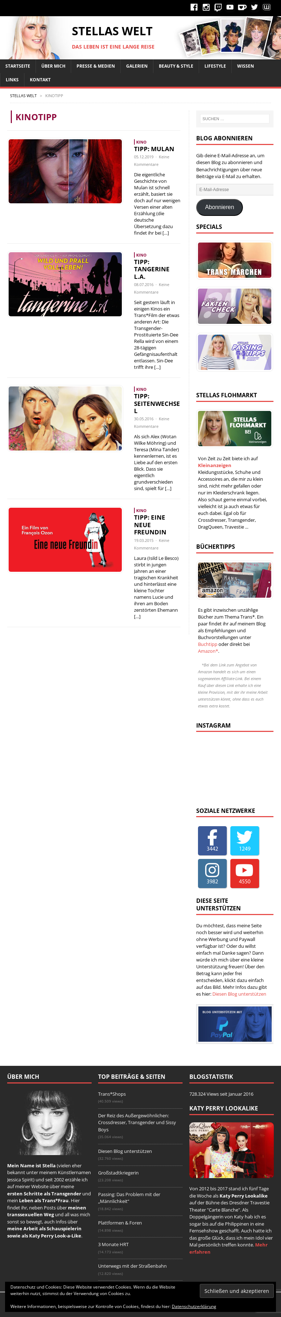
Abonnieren (219, 207)
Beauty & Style (176, 66)
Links (12, 80)
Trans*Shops (112, 1094)
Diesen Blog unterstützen (239, 994)
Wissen (245, 66)
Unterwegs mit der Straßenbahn (132, 1266)
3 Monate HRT (113, 1244)
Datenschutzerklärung (194, 1306)
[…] (165, 233)
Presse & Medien (96, 66)
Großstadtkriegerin (118, 1172)
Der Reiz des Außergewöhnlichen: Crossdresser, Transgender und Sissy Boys (137, 1122)
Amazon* (208, 651)
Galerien (137, 66)
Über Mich (53, 66)
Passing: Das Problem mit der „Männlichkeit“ (129, 1198)
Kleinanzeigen (214, 465)
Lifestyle (215, 66)
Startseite (17, 66)
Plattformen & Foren (120, 1222)
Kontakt (40, 80)
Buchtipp (207, 644)
